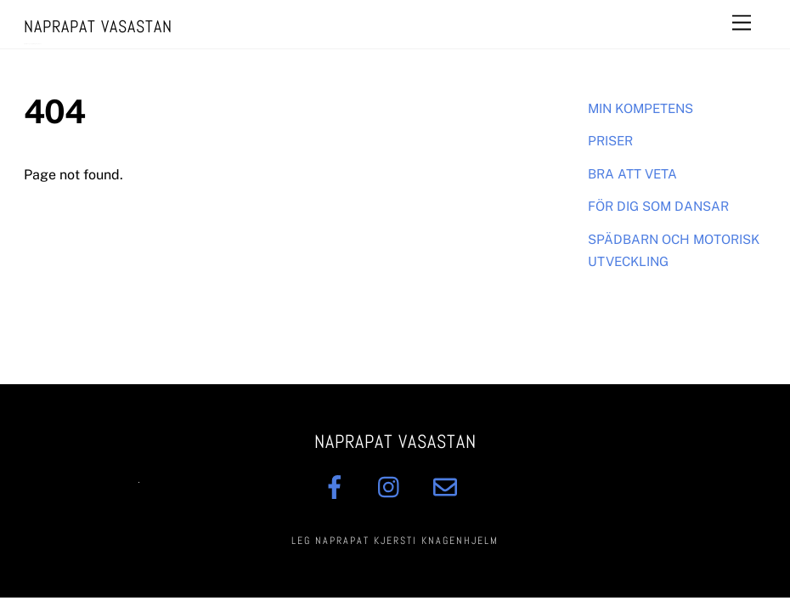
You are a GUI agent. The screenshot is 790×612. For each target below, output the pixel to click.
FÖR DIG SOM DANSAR (658, 206)
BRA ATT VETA (632, 174)
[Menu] (742, 23)
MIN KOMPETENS (640, 108)
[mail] (448, 487)
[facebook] (337, 487)
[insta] (393, 487)
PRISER (610, 140)
